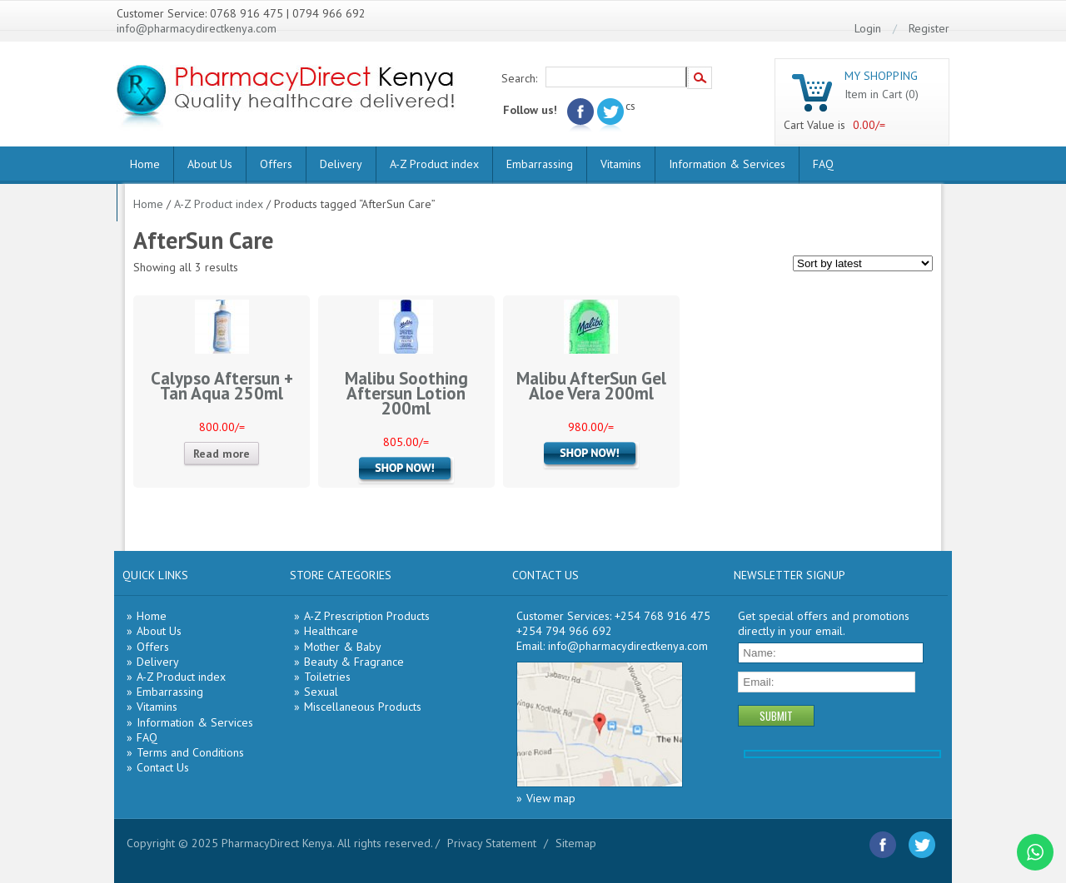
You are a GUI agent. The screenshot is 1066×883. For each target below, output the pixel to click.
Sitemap (575, 843)
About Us (209, 163)
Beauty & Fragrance (354, 661)
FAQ (823, 163)
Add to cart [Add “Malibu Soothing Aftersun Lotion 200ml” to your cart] (406, 470)
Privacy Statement (491, 843)
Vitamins (620, 163)
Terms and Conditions (190, 752)
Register (929, 28)
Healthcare (331, 630)
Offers (276, 163)
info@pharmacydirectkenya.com (196, 28)
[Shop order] (863, 263)
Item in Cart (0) (881, 94)
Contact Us (163, 767)
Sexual (321, 691)
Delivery (341, 163)
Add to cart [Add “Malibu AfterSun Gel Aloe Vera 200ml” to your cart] (591, 455)
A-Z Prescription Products (367, 615)
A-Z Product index (434, 163)
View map (550, 798)
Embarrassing (539, 163)
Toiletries (327, 676)
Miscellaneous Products (362, 706)
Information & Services (727, 163)
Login (867, 28)
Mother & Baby (342, 646)
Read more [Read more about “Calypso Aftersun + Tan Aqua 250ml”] (221, 453)
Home (145, 163)
